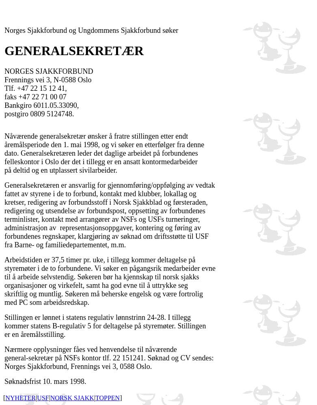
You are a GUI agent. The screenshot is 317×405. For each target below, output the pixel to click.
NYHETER (20, 397)
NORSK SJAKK (72, 397)
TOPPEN (107, 397)
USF (43, 397)
